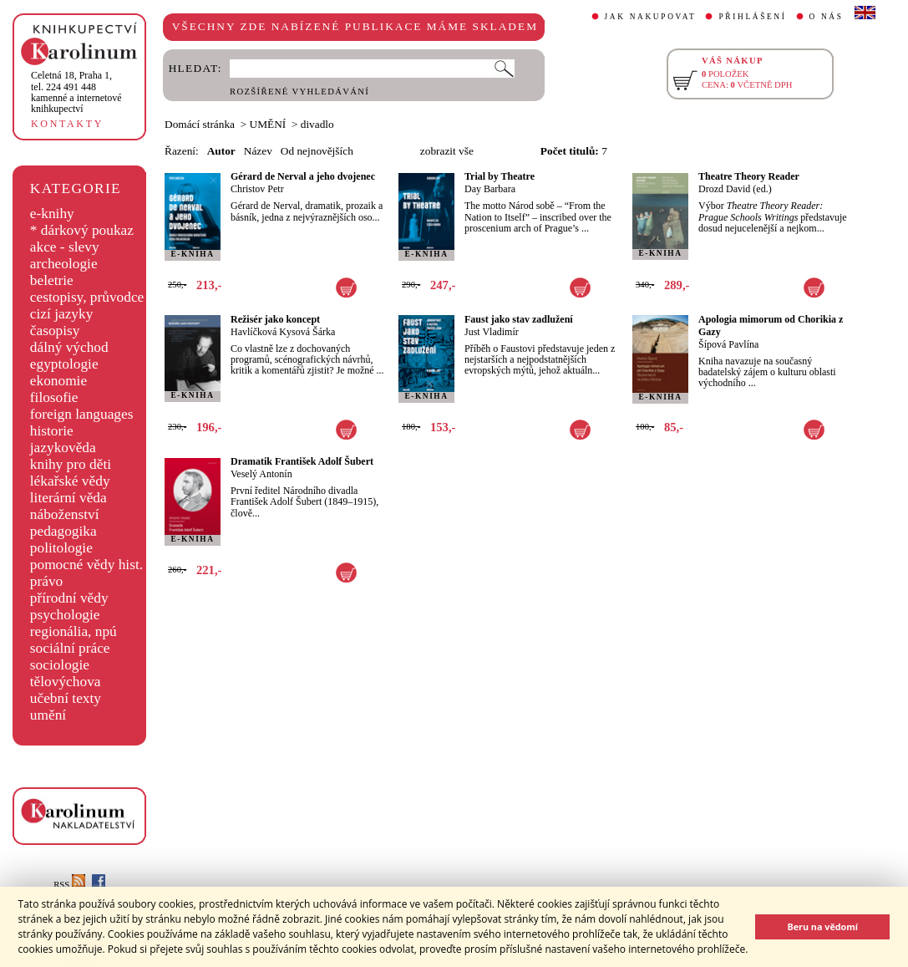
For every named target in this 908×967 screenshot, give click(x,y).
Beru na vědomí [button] (822, 926)
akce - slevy (64, 247)
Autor (221, 151)
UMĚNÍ (268, 124)
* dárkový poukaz (82, 230)
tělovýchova (65, 682)
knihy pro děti (70, 464)
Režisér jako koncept (275, 319)
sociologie (59, 665)
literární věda (68, 498)
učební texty (65, 698)
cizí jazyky (62, 314)
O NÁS (826, 17)
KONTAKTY (67, 124)
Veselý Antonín (261, 474)
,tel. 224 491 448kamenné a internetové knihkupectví (76, 92)
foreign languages (82, 414)
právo (46, 581)
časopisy (55, 330)
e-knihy (52, 213)
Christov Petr (257, 189)
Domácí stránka (200, 124)
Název (258, 151)
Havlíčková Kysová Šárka (283, 332)
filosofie (54, 397)
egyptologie (64, 364)
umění (48, 715)
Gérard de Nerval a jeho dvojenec (303, 176)
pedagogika (63, 531)
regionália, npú (73, 631)
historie (52, 431)
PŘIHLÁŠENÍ (752, 17)
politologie (61, 548)
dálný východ (69, 347)
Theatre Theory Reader (748, 176)
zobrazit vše (447, 151)
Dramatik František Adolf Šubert (302, 461)
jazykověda (63, 448)
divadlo (317, 124)
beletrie (52, 280)
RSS (69, 884)
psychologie (65, 615)
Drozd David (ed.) (735, 189)
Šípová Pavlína (728, 344)
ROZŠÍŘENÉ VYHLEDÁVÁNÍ (299, 91)
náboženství (64, 514)
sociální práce (70, 648)
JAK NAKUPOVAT (651, 17)
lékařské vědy (70, 481)
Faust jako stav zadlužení (518, 319)
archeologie (64, 264)
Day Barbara (489, 189)
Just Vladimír (491, 332)
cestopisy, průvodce (87, 297)
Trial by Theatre (499, 176)
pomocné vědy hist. (86, 565)
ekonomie (58, 381)
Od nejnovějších (317, 151)
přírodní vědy (69, 598)
